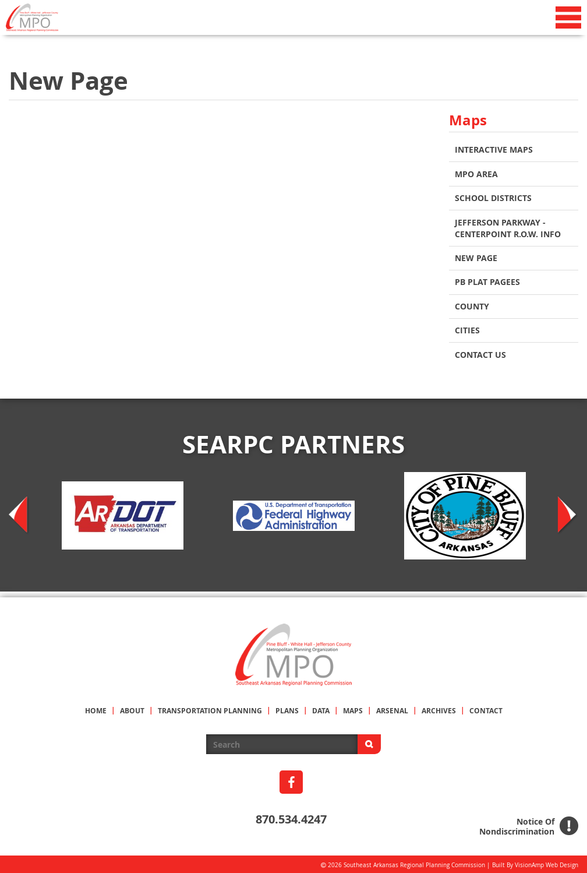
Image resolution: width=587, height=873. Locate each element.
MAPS (353, 708)
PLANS (287, 708)
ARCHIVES (439, 708)
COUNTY (472, 304)
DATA (321, 708)
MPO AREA (476, 173)
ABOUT (132, 708)
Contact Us (480, 352)
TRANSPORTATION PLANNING (210, 708)
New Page (476, 256)
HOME (96, 708)
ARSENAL (392, 708)
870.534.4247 (291, 817)
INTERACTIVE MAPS (494, 149)
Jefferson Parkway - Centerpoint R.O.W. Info (508, 227)
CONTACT (486, 708)
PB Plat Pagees (487, 280)
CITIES (467, 328)
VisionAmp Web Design (546, 863)
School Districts (493, 197)
